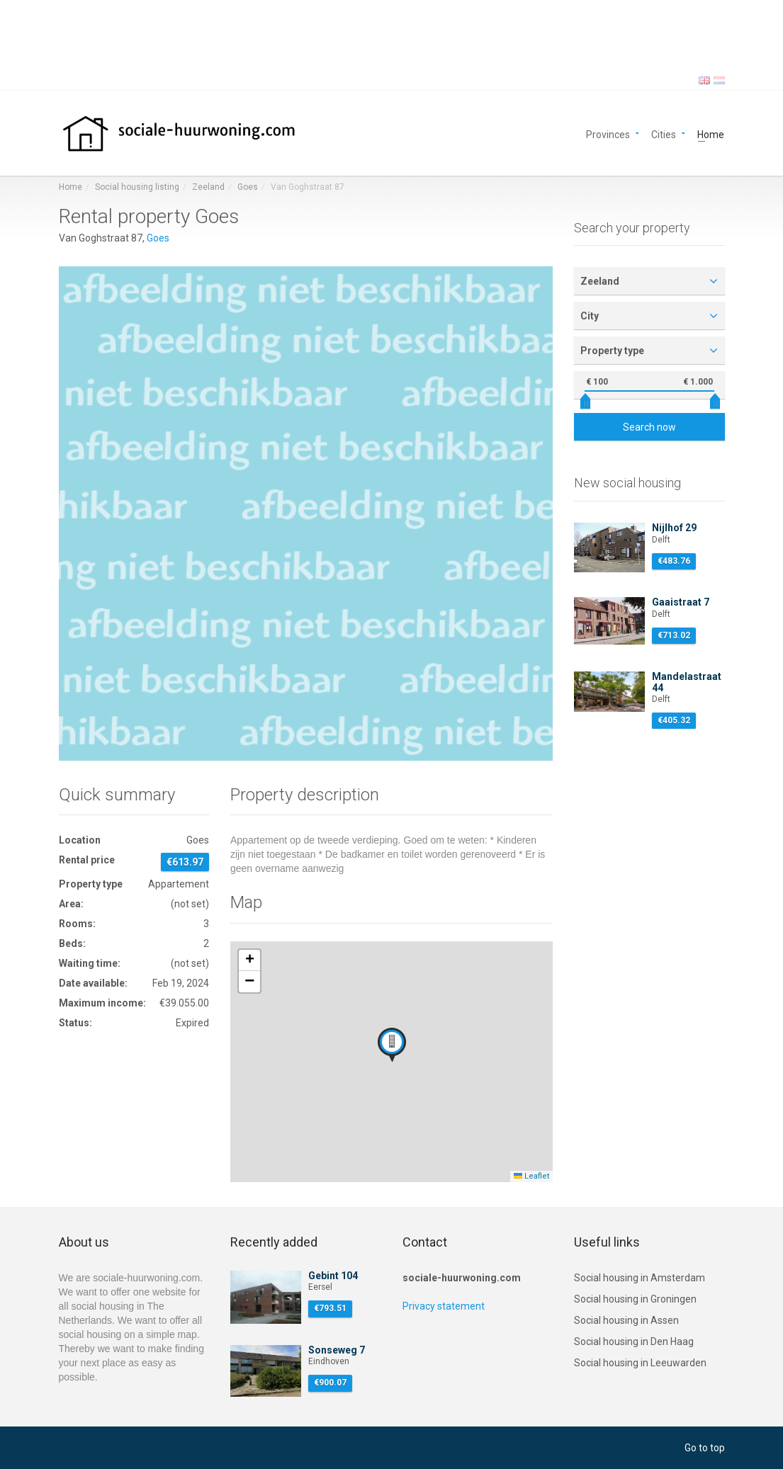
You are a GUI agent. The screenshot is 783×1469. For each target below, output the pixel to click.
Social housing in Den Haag (634, 1341)
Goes (247, 187)
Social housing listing (137, 187)
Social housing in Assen (626, 1320)
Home (710, 133)
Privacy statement (443, 1306)
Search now (649, 427)
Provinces (608, 133)
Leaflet (531, 1176)
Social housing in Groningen (635, 1299)
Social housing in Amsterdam (639, 1277)
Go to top (705, 1447)
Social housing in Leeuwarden (640, 1362)
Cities (663, 133)
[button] (392, 1045)
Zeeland (208, 187)
